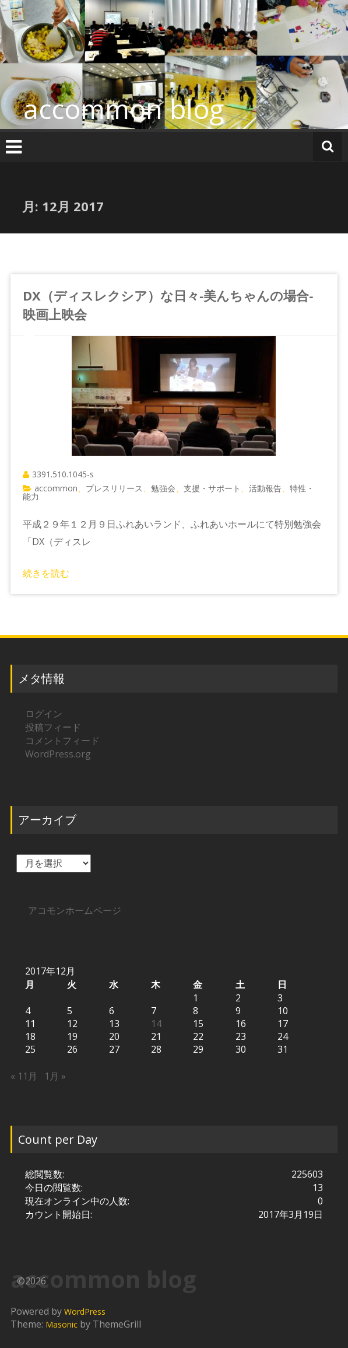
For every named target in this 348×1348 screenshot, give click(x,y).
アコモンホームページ (74, 910)
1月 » (55, 1076)
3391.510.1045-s (63, 474)
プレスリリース (114, 488)
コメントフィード (62, 740)
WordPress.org (58, 754)
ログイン (43, 713)
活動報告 (265, 488)
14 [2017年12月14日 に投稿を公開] (156, 1023)
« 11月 (23, 1076)
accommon (56, 488)
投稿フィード (53, 727)
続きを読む (46, 573)
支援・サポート (212, 488)
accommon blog (123, 108)
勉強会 (163, 488)
